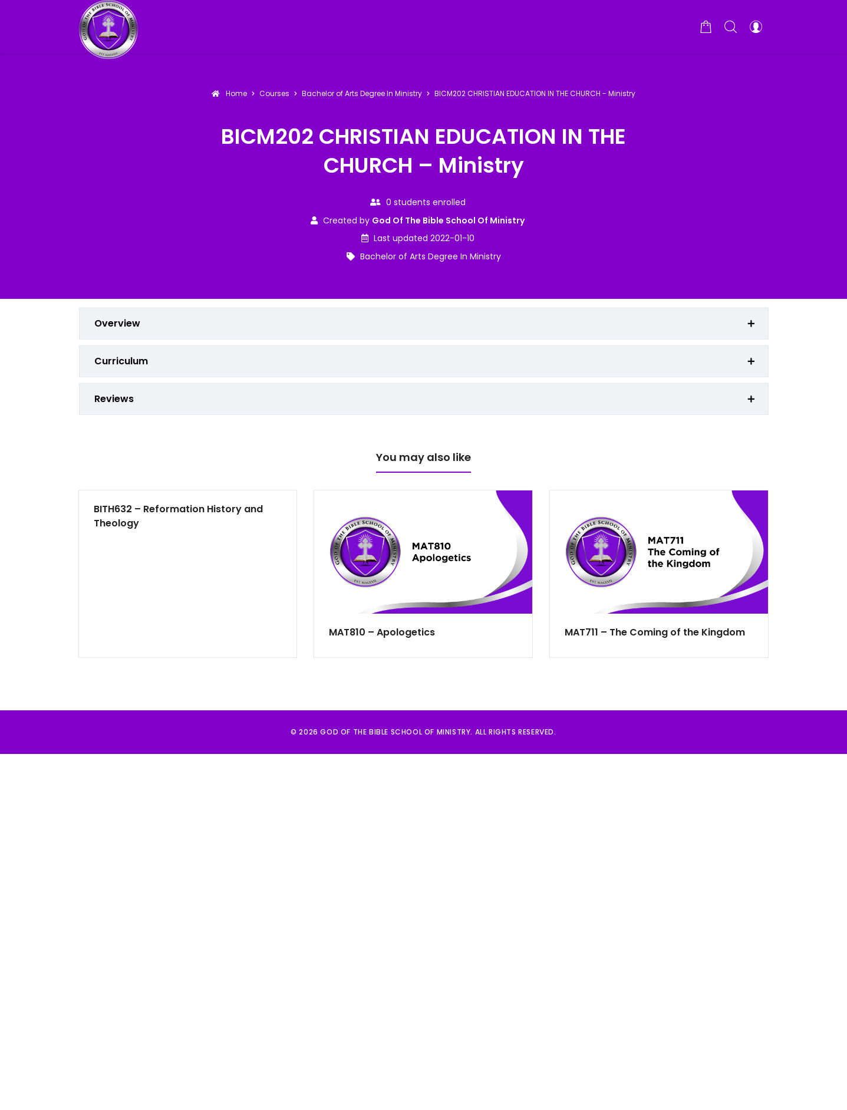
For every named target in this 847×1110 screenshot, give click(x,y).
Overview (117, 323)
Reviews (114, 399)
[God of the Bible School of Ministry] (108, 26)
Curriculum (121, 361)
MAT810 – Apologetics (382, 632)
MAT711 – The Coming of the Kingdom (655, 632)
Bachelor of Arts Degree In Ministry (430, 256)
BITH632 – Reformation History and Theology (178, 516)
